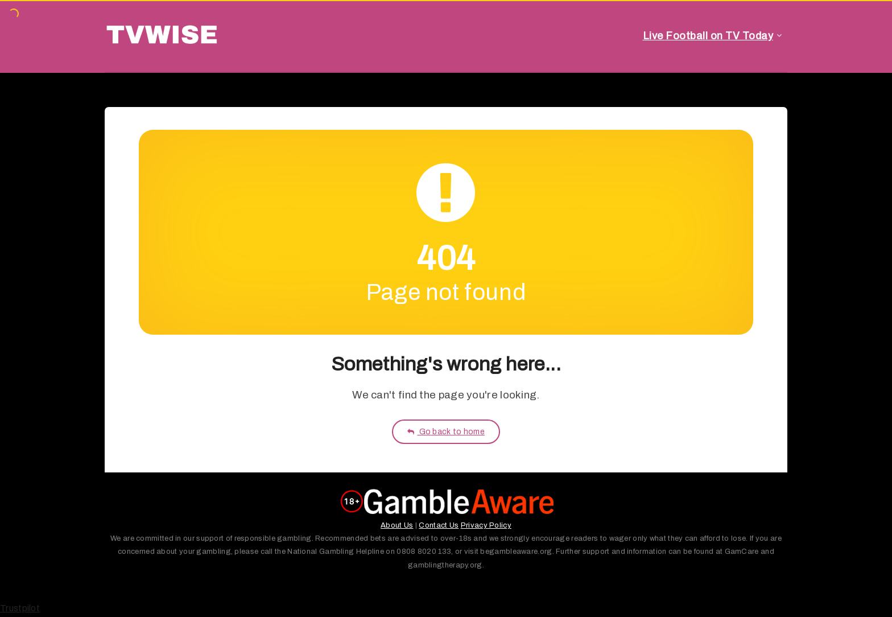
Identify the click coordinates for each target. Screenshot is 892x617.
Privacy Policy (486, 525)
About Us (397, 525)
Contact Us (439, 525)
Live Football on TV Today (708, 36)
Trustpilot (20, 608)
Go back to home (446, 431)
